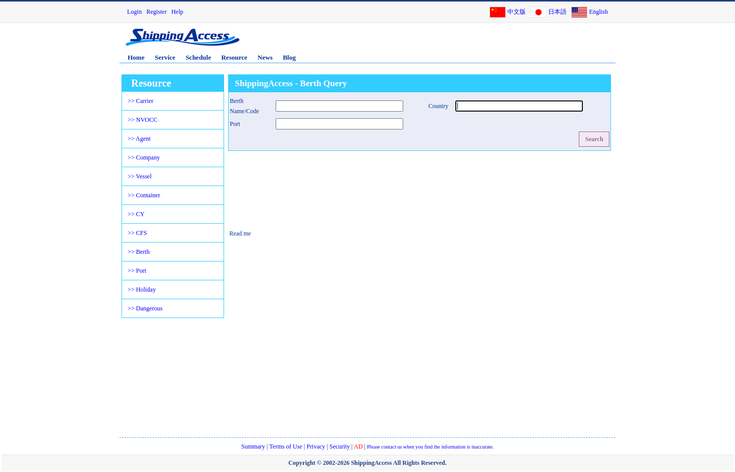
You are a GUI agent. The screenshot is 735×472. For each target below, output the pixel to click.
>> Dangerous (145, 308)
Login (134, 11)
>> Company (144, 157)
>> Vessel (140, 176)
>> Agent (139, 138)
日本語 (557, 11)
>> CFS (137, 233)
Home (136, 57)
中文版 (516, 11)
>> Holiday (142, 289)
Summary (253, 446)
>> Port (137, 270)
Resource (234, 57)
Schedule (198, 57)
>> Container (144, 195)
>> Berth (139, 251)
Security (340, 446)
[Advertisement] (494, 42)
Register (156, 11)
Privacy (315, 446)
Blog (289, 57)
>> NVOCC (143, 119)
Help (177, 11)
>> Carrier (141, 100)
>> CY (136, 214)
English (598, 11)
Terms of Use (286, 446)
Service (165, 57)
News (265, 57)
